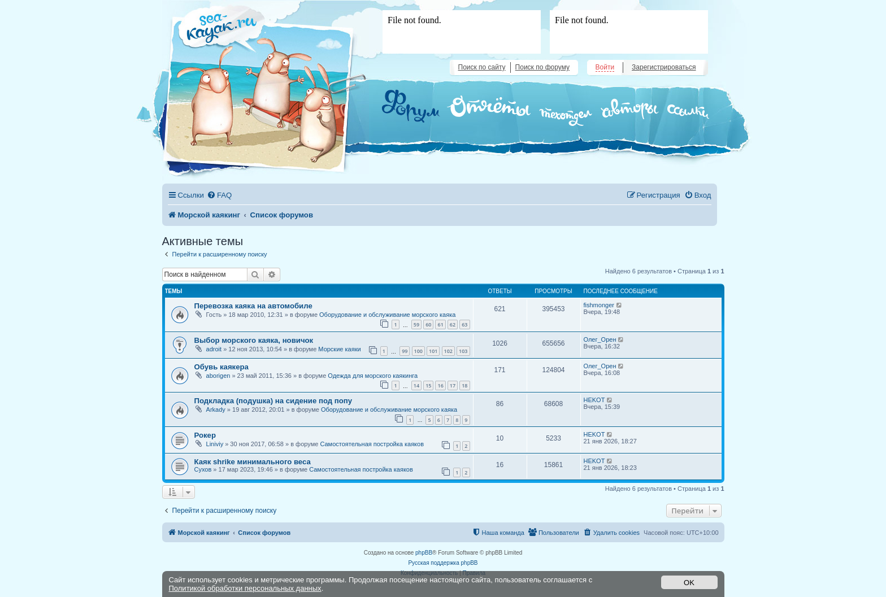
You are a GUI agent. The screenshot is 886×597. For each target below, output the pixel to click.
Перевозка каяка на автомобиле (253, 306)
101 (433, 351)
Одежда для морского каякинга (373, 375)
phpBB (423, 553)
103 (463, 351)
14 (416, 385)
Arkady (215, 409)
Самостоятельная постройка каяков (372, 444)
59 (416, 324)
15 (428, 385)
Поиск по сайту (482, 67)
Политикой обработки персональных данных (245, 588)
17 (452, 385)
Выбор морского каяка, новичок (254, 340)
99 (404, 351)
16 (440, 385)
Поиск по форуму (542, 67)
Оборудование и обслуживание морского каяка (387, 314)
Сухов (203, 469)
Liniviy (215, 444)
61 (440, 324)
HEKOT (594, 399)
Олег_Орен (600, 339)
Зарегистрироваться (664, 67)
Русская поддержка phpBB (442, 563)
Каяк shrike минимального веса (252, 461)
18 (464, 385)
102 (448, 351)
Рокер (205, 435)
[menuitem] (219, 195)
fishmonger (599, 305)
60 (428, 324)
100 (418, 351)
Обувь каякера (221, 367)
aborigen (218, 375)
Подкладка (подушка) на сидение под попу (273, 400)
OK (689, 582)
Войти (605, 67)
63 (464, 324)
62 (452, 324)
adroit (214, 349)
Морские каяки (339, 349)
